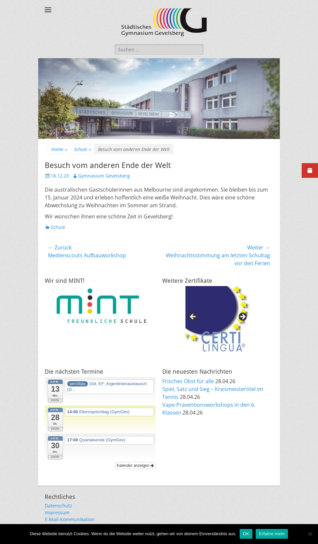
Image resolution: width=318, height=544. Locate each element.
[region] (217, 318)
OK (246, 533)
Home (59, 149)
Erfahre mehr (272, 533)
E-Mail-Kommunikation (70, 519)
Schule (82, 149)
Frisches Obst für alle (188, 381)
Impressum (57, 512)
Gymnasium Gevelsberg (104, 176)
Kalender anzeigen (135, 465)
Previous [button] (193, 317)
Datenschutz (58, 505)
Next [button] (242, 317)
